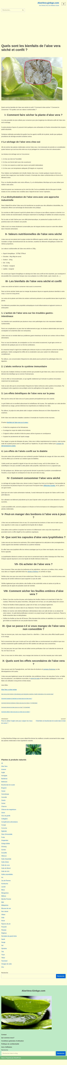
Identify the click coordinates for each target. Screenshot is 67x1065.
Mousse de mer (6, 913)
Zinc (2, 972)
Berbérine (4, 783)
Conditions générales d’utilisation (12, 1046)
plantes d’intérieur (33, 575)
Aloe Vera (4, 770)
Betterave (4, 786)
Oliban (3, 919)
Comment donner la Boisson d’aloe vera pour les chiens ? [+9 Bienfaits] (19, 707)
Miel (2, 907)
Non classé (4, 916)
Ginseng (4, 851)
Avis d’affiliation (6, 1052)
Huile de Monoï (6, 873)
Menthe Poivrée (6, 904)
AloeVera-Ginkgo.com (33, 996)
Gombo (3, 854)
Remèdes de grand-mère (9, 941)
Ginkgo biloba (5, 848)
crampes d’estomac (50, 673)
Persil (3, 926)
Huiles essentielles (7, 879)
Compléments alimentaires (9, 826)
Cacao (3, 795)
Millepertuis (4, 910)
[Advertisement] (33, 25)
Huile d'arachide (6, 863)
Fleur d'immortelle (6, 839)
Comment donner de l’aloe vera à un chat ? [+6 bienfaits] (15, 711)
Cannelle (4, 801)
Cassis (3, 805)
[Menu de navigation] (64, 3)
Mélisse (3, 901)
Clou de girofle (5, 820)
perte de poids (35, 682)
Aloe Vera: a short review (9, 693)
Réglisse (4, 938)
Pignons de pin (6, 929)
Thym (3, 960)
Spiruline (4, 953)
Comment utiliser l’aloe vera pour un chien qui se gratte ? (15, 716)
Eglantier (4, 836)
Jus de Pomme (6, 885)
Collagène (4, 823)
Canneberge (5, 798)
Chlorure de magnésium (8, 814)
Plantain (3, 935)
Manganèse (5, 898)
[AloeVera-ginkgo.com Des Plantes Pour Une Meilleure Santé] (48, 3)
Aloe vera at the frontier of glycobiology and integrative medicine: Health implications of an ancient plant (27, 698)
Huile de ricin (5, 876)
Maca (3, 895)
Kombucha (4, 888)
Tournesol (4, 966)
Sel (2, 950)
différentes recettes (50, 489)
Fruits (3, 842)
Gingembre (4, 845)
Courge (3, 829)
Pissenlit (4, 932)
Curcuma (4, 832)
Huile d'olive (5, 867)
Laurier (3, 891)
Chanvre (4, 811)
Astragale (4, 780)
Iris (2, 882)
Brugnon (4, 792)
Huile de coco (5, 870)
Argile (3, 777)
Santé (3, 944)
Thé (2, 957)
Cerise (3, 808)
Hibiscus (4, 860)
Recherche (4, 978)
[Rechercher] (11, 10)
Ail (2, 767)
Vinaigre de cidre (6, 969)
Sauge (3, 947)
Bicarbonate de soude (8, 789)
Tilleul (3, 963)
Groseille (4, 857)
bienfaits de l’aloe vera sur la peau (17, 426)
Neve (3, 1063)
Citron (3, 817)
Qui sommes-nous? (7, 1043)
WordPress (17, 1063)
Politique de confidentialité (10, 1049)
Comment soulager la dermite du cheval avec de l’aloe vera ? (16, 702)
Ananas (3, 774)
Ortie (2, 922)
